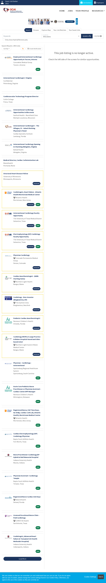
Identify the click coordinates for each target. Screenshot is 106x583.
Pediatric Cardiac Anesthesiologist (26, 318)
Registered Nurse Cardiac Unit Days (27, 497)
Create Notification (34, 49)
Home (62, 11)
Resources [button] (97, 11)
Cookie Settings (90, 577)
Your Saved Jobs (74, 30)
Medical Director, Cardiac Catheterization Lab (20, 160)
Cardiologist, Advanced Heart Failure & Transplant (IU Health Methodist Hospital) (25, 538)
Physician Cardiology (21, 255)
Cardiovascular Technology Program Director (20, 96)
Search (28, 30)
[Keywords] (22, 36)
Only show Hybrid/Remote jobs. (16, 40)
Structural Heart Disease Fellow (15, 173)
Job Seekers (86, 2)
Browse (36, 30)
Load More (22, 559)
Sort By (5, 49)
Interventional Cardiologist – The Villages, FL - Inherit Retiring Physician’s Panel (26, 128)
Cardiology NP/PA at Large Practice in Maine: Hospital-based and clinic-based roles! (26, 339)
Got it (101, 577)
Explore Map (46, 30)
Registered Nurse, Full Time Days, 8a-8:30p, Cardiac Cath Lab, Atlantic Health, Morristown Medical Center (26, 412)
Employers (99, 2)
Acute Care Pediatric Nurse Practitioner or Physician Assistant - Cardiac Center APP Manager (27, 389)
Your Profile (82, 11)
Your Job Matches (60, 30)
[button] (98, 36)
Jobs (70, 11)
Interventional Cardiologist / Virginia (17, 78)
